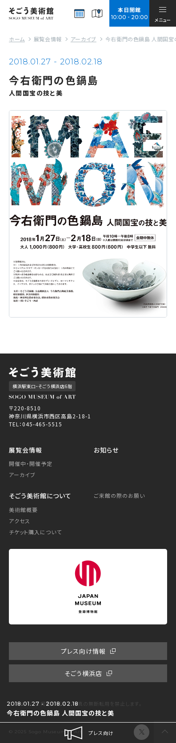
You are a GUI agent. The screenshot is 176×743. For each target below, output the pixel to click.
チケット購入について (35, 532)
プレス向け (88, 732)
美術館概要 (23, 509)
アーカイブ (22, 474)
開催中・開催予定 (30, 463)
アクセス (19, 520)
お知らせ (106, 450)
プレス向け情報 (83, 651)
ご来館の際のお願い (119, 495)
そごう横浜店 (83, 673)
